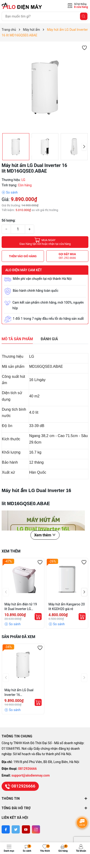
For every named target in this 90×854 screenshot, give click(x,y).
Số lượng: (9, 220)
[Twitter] (16, 829)
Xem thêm (45, 535)
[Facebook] (6, 829)
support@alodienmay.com (30, 775)
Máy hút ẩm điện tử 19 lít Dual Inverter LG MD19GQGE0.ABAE (20, 606)
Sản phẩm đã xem (18, 637)
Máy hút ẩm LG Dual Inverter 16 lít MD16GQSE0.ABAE (20, 692)
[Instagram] (36, 829)
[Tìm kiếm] (83, 16)
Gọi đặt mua (67, 256)
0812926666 (27, 769)
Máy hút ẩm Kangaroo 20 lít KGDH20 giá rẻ (67, 606)
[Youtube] (26, 829)
